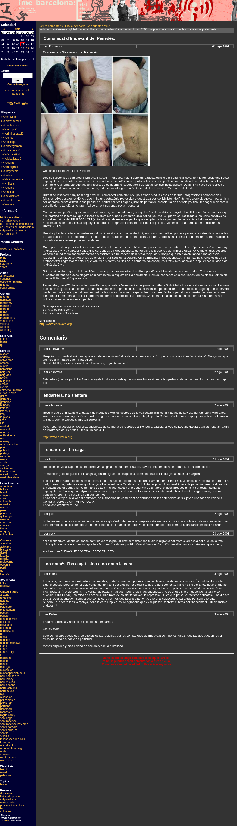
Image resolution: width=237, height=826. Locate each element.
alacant (4, 354)
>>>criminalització (12, 133)
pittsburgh (6, 703)
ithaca (4, 649)
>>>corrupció (9, 129)
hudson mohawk (10, 643)
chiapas (5, 495)
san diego (6, 718)
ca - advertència (10, 220)
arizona (4, 594)
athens (4, 363)
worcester (6, 760)
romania (5, 456)
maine (4, 661)
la (1, 655)
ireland (4, 408)
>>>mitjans (8, 183)
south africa (7, 287)
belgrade (5, 375)
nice (2, 438)
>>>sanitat (7, 192)
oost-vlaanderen (10, 444)
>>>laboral (7, 175)
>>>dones (7, 137)
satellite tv (6, 263)
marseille (5, 429)
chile (3, 498)
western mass (8, 757)
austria (4, 366)
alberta (4, 296)
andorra (5, 357)
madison (5, 658)
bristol (4, 378)
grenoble (5, 402)
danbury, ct (7, 630)
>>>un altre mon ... (12, 200)
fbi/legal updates (10, 796)
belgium (5, 372)
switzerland (7, 468)
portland (5, 706)
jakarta (4, 555)
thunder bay (7, 317)
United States (9, 591)
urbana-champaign (11, 748)
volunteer (6, 811)
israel (3, 772)
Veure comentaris (51, 26)
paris (3, 447)
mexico (4, 507)
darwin (4, 552)
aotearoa (5, 546)
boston (4, 612)
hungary (5, 405)
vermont (5, 754)
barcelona (6, 369)
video (3, 266)
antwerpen (6, 360)
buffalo (4, 615)
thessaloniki (7, 471)
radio (3, 260)
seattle (4, 733)
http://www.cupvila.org (57, 437)
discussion (6, 793)
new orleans (7, 685)
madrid (4, 426)
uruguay (5, 531)
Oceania (5, 540)
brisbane (5, 549)
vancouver (6, 320)
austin (4, 603)
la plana (5, 417)
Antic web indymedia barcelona (17, 92)
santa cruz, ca (9, 730)
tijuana (4, 528)
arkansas (6, 597)
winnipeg (5, 330)
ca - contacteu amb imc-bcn (17, 223)
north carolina (8, 688)
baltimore (6, 606)
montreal (5, 305)
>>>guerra (7, 162)
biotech (4, 784)
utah (3, 751)
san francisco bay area (14, 724)
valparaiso (6, 534)
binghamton (7, 609)
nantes (4, 432)
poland (4, 450)
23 (27, 48)
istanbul (5, 411)
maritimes (6, 302)
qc (1, 345)
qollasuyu (6, 516)
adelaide (5, 543)
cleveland (6, 624)
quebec (4, 314)
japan (3, 339)
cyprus (4, 387)
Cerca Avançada (17, 84)
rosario (4, 519)
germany (5, 399)
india (3, 582)
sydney (4, 573)
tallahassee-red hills (12, 739)
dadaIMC (6, 820)
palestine (5, 775)
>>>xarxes (7, 204)
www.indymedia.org (12, 248)
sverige (4, 465)
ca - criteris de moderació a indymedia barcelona (17, 228)
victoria (4, 323)
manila (4, 342)
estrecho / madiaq (11, 281)
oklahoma (6, 697)
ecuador (5, 504)
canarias (5, 278)
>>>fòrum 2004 (10, 154)
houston (5, 639)
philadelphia (7, 700)
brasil (3, 492)
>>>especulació (10, 150)
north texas (7, 691)
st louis (4, 736)
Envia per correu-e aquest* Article (87, 26)
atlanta (4, 600)
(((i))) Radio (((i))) (18, 103)
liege (3, 420)
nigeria (4, 284)
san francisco (8, 721)
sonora (4, 525)
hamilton (5, 299)
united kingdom (9, 474)
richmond (6, 709)
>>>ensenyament (11, 146)
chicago (5, 621)
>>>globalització (11, 158)
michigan (5, 667)
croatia (4, 384)
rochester (6, 712)
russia (4, 459)
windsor (5, 327)
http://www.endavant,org (55, 324)
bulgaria (5, 381)
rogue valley (7, 715)
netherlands (7, 435)
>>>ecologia (8, 142)
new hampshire (9, 676)
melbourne (6, 561)
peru (3, 510)
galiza (3, 396)
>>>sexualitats (10, 196)
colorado (5, 627)
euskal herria (8, 393)
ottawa (4, 311)
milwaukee (6, 670)
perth (3, 567)
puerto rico (6, 513)
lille (2, 423)
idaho (3, 646)
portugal (5, 453)
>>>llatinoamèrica (12, 179)
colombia (5, 501)
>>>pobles (7, 187)
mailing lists (7, 802)
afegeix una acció (17, 65)
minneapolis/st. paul (12, 673)
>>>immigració (10, 167)
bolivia (4, 489)
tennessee (6, 742)
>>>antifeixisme (10, 125)
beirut (3, 769)
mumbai (5, 585)
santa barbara (8, 727)
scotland (5, 462)
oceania (5, 564)
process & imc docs (12, 805)
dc (1, 633)
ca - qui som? (8, 233)
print (3, 257)
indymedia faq (9, 799)
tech (3, 808)
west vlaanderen (10, 477)
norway (4, 441)
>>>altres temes (11, 121)
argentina (6, 486)
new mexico (7, 682)
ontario (4, 308)
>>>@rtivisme (9, 117)
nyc (2, 694)
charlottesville (8, 618)
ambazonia (7, 275)
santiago (5, 522)
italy (2, 414)
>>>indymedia (10, 171)
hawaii (4, 636)
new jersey (6, 679)
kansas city (7, 652)
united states (8, 745)
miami (4, 664)
